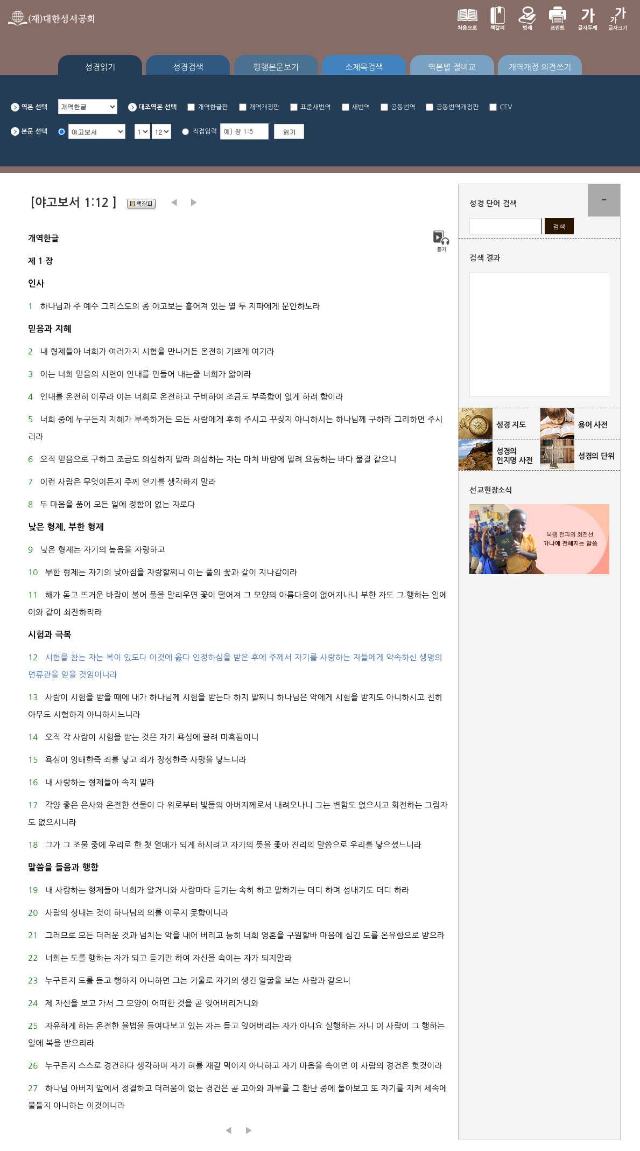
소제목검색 (364, 67)
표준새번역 (315, 107)
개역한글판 (213, 107)
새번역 (361, 107)
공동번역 (403, 107)
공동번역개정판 (457, 107)
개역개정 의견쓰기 (539, 67)
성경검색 (188, 67)
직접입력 (205, 131)
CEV (506, 107)
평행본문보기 (276, 67)
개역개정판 (264, 107)
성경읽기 (100, 67)
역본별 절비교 (452, 67)
